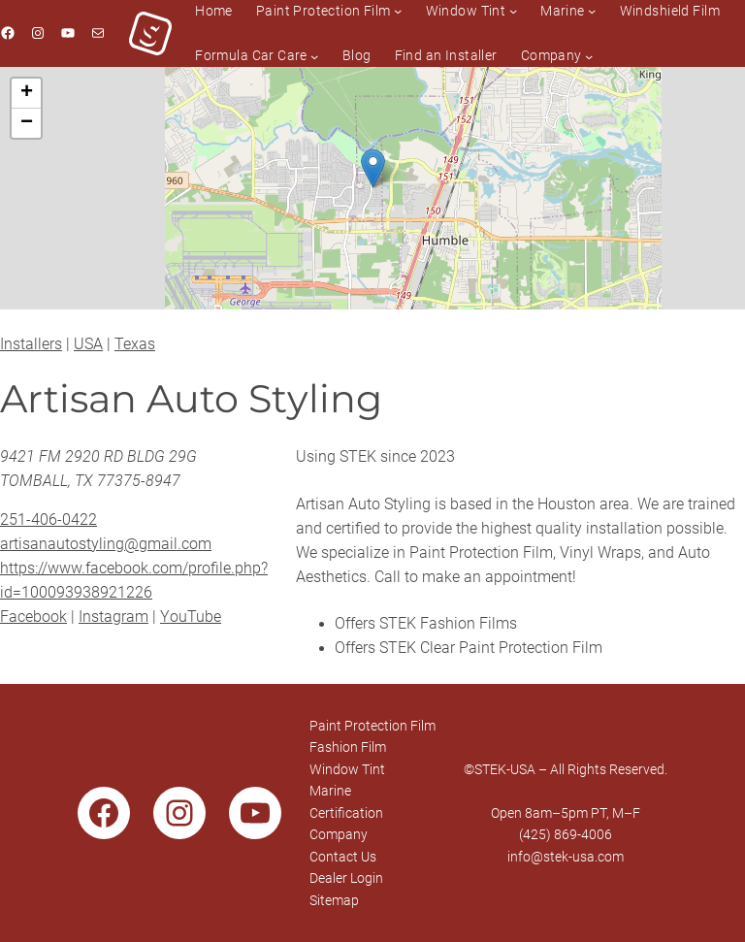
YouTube (190, 617)
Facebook (33, 617)
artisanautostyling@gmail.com (105, 544)
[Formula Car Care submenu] (314, 55)
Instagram (113, 617)
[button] (373, 168)
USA (88, 344)
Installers (31, 344)
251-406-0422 (48, 520)
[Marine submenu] (592, 11)
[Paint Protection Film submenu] (398, 11)
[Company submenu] (589, 55)
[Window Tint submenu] (513, 11)
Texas (134, 344)
